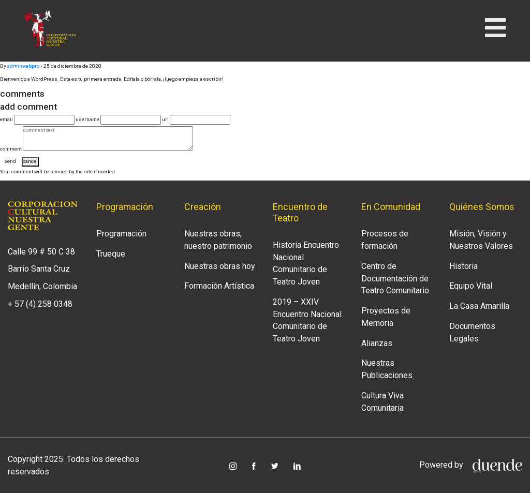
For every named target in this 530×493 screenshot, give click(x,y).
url (165, 119)
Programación (121, 233)
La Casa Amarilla (479, 306)
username (87, 119)
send (10, 161)
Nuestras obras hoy (219, 266)
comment (11, 149)
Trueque (110, 254)
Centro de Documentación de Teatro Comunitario (395, 278)
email (6, 119)
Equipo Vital (470, 286)
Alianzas (376, 343)
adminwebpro (23, 66)
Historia (463, 266)
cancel (30, 161)
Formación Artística (219, 286)
